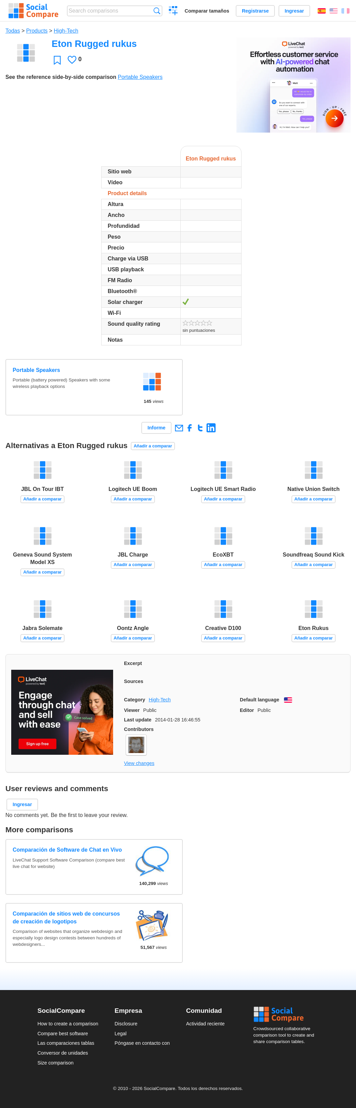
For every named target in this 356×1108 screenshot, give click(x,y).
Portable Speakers (140, 77)
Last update (138, 719)
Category (134, 699)
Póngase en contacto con (142, 1043)
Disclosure (125, 1023)
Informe (156, 427)
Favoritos (57, 60)
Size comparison (55, 1063)
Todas (12, 31)
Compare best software (62, 1033)
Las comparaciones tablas (65, 1043)
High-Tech (66, 31)
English (334, 11)
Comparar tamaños (207, 11)
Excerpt (133, 663)
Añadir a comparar (153, 445)
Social (286, 1014)
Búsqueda (157, 10)
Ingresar (294, 11)
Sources (133, 681)
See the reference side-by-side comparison (60, 77)
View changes (139, 763)
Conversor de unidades (62, 1053)
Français (345, 11)
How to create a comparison (67, 1023)
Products (37, 31)
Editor (247, 710)
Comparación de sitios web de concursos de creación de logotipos (66, 917)
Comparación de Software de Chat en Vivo (67, 850)
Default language (259, 699)
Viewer (132, 710)
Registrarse (255, 11)
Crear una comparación (173, 11)
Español (322, 11)
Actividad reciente (205, 1023)
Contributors (139, 729)
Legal (120, 1033)
